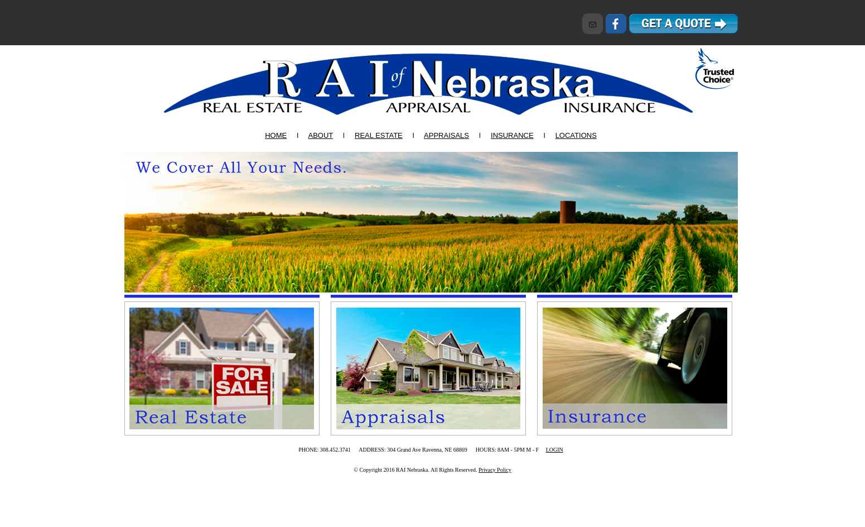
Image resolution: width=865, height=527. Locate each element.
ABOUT (320, 135)
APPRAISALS (446, 135)
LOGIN (554, 450)
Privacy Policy (495, 470)
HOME (276, 135)
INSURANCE (512, 135)
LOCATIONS (576, 135)
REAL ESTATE (379, 135)
